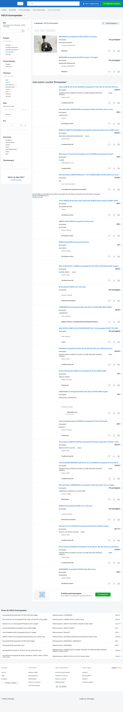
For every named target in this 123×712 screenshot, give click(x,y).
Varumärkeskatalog (34, 685)
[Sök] (29, 3)
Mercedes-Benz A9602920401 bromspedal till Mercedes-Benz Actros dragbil (86, 485)
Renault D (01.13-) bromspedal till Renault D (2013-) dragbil (20, 624)
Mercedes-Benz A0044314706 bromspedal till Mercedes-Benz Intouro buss (86, 109)
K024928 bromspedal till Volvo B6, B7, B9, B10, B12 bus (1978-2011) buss (85, 348)
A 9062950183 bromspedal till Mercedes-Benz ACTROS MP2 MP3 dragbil (85, 307)
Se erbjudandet (103, 594)
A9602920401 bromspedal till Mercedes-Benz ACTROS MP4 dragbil (83, 391)
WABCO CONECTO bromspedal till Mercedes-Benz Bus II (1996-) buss (23, 636)
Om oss (3, 672)
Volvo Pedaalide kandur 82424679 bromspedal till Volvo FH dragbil (83, 421)
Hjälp (3, 675)
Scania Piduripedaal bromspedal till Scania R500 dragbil (19, 628)
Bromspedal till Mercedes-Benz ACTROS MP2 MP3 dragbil (20, 615)
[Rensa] (28, 29)
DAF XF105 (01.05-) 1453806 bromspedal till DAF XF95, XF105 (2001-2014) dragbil (88, 266)
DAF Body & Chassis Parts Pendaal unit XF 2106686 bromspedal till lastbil (86, 154)
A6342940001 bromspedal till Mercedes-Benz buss (77, 569)
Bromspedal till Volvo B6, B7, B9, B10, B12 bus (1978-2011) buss (22, 650)
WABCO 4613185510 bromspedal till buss (74, 242)
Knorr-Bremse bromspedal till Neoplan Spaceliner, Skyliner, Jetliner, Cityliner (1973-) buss (25, 656)
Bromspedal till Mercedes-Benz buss (13, 645)
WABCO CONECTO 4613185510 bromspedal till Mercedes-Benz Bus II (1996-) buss (89, 130)
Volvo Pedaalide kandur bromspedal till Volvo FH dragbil (19, 632)
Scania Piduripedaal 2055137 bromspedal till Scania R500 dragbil (82, 371)
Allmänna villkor (33, 672)
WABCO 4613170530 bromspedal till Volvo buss (76, 221)
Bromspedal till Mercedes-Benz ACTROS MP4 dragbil (18, 641)
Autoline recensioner (34, 682)
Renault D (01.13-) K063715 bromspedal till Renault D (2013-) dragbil (83, 526)
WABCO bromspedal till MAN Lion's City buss (75, 506)
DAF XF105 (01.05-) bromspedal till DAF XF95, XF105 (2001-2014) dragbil (24, 619)
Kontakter (4, 679)
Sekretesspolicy (33, 675)
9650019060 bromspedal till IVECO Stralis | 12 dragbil (78, 57)
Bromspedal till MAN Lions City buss (72, 287)
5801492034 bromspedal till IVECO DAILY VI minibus (78, 36)
